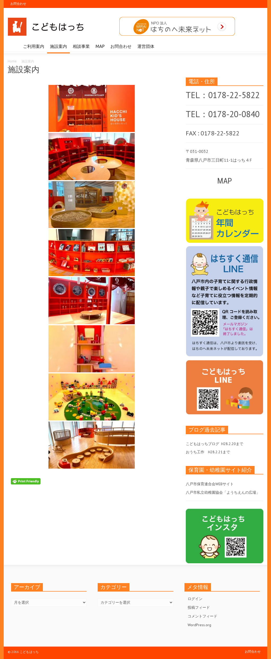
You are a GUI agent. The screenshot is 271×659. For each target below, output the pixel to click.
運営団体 (145, 46)
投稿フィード (199, 607)
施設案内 (58, 46)
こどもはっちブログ (202, 443)
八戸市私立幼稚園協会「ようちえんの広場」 (223, 492)
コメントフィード (202, 616)
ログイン (195, 598)
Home (12, 61)
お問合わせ (18, 4)
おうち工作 (195, 452)
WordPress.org (199, 625)
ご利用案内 (33, 46)
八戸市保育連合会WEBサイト (210, 484)
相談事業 (81, 46)
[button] (257, 46)
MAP (100, 46)
